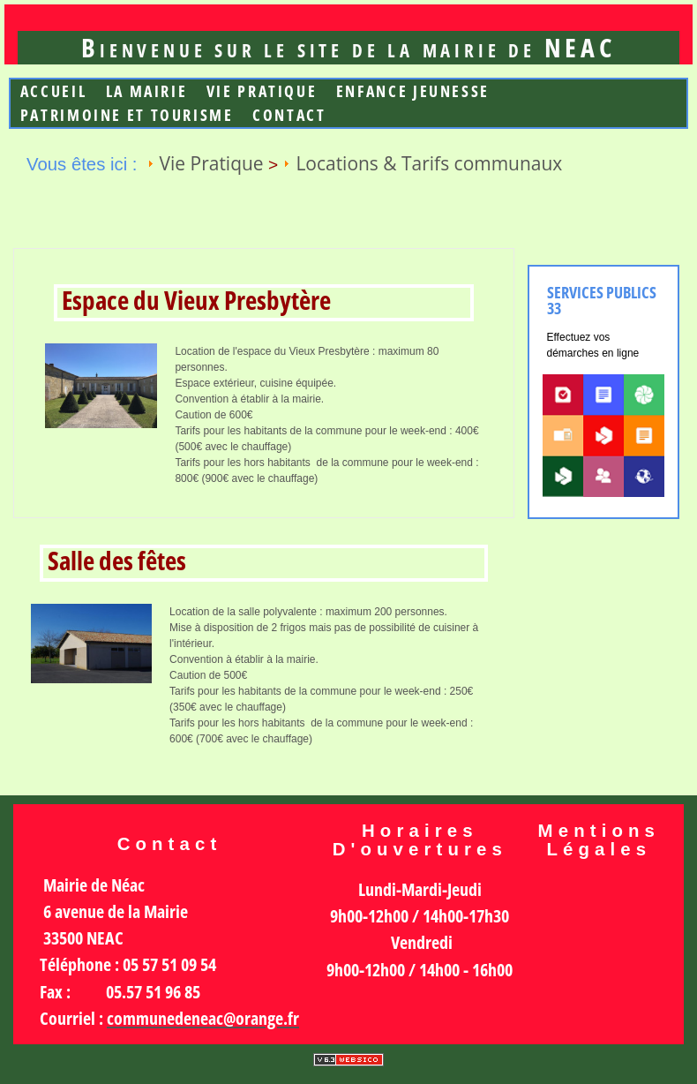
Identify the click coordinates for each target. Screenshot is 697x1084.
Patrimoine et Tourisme (127, 115)
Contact (289, 115)
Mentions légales (599, 840)
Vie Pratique (262, 91)
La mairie (147, 91)
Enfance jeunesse (413, 91)
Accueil (53, 91)
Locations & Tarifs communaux (429, 163)
